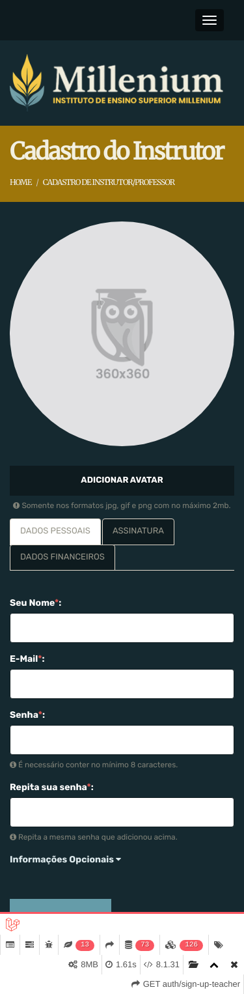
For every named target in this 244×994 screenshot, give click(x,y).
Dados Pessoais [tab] (55, 531)
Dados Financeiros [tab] (62, 557)
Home (20, 183)
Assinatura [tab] (138, 531)
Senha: (27, 714)
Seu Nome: (35, 602)
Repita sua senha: (52, 787)
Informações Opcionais (65, 859)
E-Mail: (27, 658)
